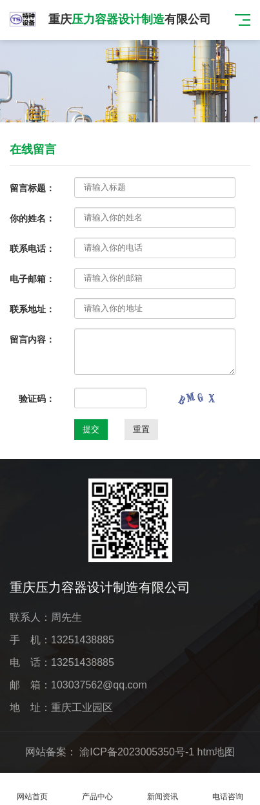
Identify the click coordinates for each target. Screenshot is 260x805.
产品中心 (97, 789)
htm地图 (216, 751)
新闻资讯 (162, 789)
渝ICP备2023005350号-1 (136, 751)
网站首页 (32, 789)
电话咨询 (227, 789)
